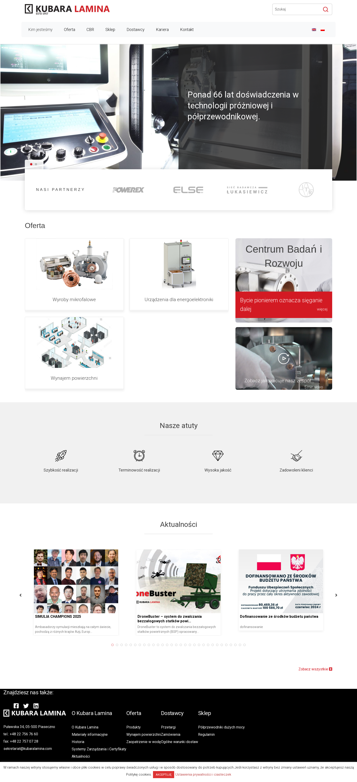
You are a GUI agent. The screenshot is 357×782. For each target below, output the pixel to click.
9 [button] (27, 645)
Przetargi (168, 727)
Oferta (69, 29)
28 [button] (114, 645)
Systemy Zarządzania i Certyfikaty (99, 749)
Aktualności (81, 756)
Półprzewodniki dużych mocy (221, 727)
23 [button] (91, 645)
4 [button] (4, 645)
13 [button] (45, 645)
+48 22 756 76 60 (24, 734)
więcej (322, 309)
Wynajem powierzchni (143, 734)
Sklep (110, 29)
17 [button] (63, 645)
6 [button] (13, 645)
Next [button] (214, 595)
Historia (78, 742)
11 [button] (36, 645)
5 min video (313, 387)
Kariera (162, 29)
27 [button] (109, 645)
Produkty (133, 727)
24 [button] (95, 645)
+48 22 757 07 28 (24, 741)
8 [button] (22, 645)
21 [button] (82, 645)
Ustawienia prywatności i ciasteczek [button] (203, 774)
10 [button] (32, 645)
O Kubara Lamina (85, 727)
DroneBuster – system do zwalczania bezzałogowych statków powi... (48, 618)
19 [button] (73, 645)
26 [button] (104, 645)
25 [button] (100, 645)
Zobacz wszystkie (315, 669)
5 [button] (9, 645)
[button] (31, 164)
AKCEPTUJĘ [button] (163, 774)
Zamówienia (170, 734)
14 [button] (50, 645)
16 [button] (59, 645)
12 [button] (41, 645)
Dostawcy (136, 29)
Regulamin (206, 734)
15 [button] (54, 645)
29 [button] (118, 645)
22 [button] (86, 645)
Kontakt (187, 29)
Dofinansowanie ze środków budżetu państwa (157, 616)
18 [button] (68, 645)
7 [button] (18, 645)
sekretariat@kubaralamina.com (27, 748)
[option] (57, 592)
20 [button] (77, 645)
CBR (90, 29)
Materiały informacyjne (90, 734)
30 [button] (123, 645)
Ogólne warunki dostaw (179, 742)
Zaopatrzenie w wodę (143, 742)
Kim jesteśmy (40, 29)
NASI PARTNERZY (60, 190)
